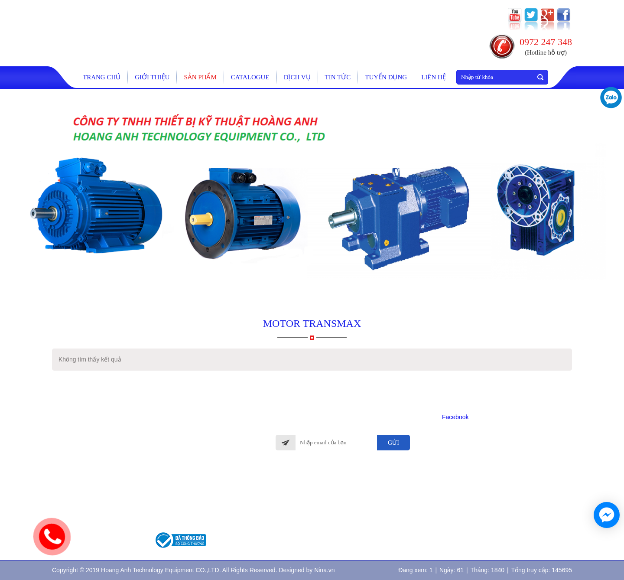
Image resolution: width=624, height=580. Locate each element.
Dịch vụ (297, 77)
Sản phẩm (200, 77)
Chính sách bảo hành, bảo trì (308, 481)
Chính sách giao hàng (300, 507)
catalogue (250, 77)
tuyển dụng (386, 77)
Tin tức (338, 77)
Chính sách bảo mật (298, 532)
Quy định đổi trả (295, 520)
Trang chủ (101, 77)
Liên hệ (433, 77)
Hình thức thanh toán (300, 494)
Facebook (455, 417)
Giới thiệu (152, 77)
